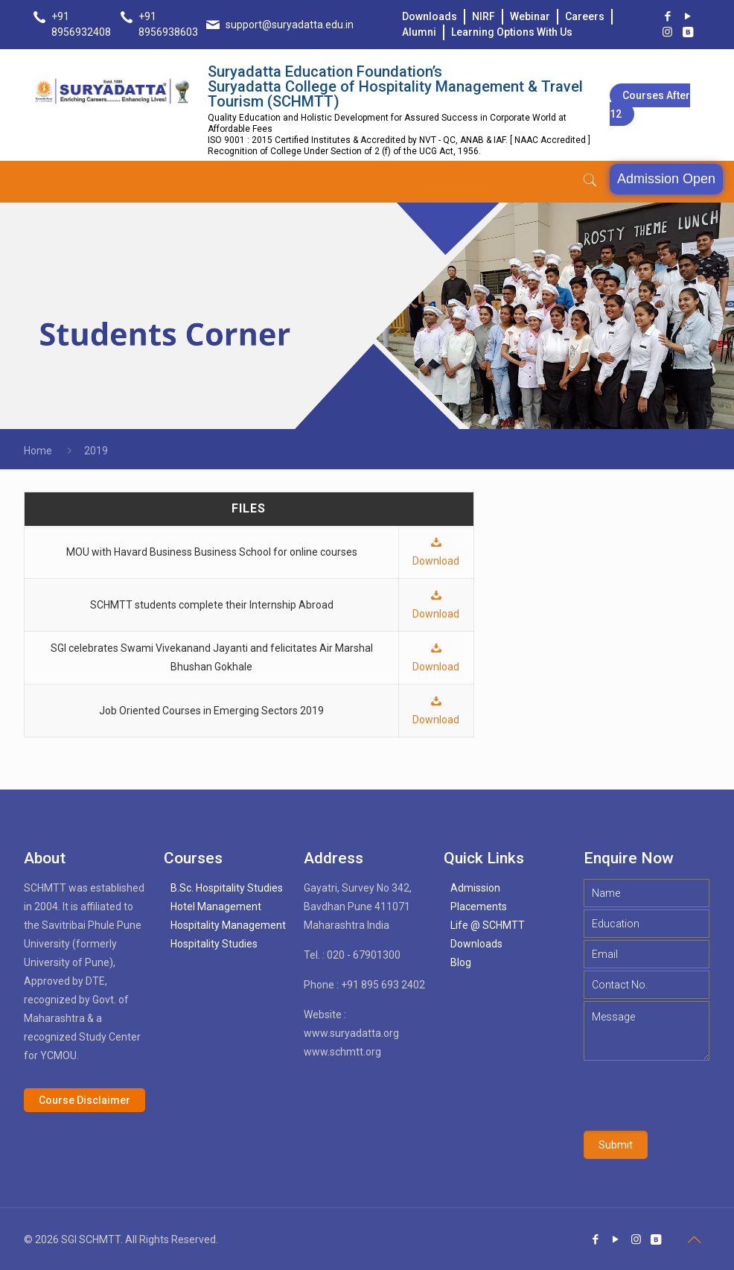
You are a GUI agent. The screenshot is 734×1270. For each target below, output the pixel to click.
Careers (584, 16)
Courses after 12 (650, 104)
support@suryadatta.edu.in (290, 25)
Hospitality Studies (214, 944)
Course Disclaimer (84, 1100)
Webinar (530, 16)
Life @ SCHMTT (487, 925)
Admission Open (666, 178)
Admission (475, 888)
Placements (478, 906)
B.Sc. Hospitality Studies (226, 888)
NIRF (483, 16)
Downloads (429, 16)
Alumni (419, 32)
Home (38, 451)
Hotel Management (215, 906)
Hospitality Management (228, 925)
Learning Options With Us (511, 32)
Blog (460, 962)
